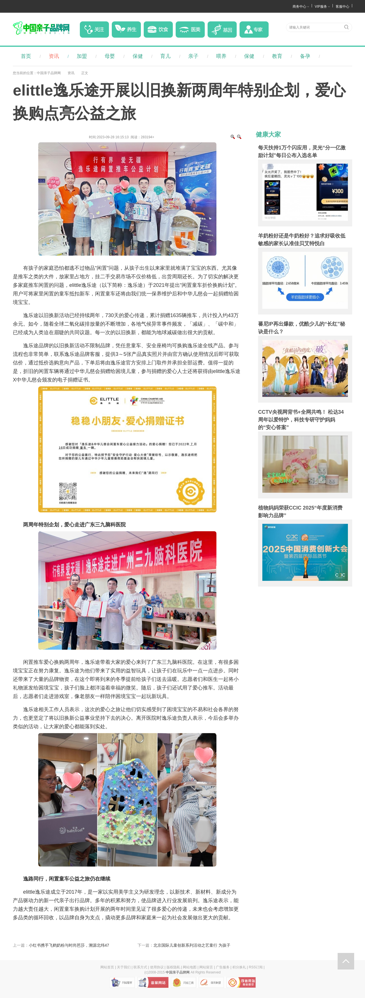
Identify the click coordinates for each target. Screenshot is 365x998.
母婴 (110, 56)
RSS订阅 (256, 967)
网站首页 (107, 967)
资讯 (54, 56)
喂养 (221, 56)
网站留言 (206, 967)
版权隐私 (173, 967)
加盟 (82, 56)
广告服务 (223, 967)
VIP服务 (321, 7)
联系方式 (140, 967)
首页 (26, 56)
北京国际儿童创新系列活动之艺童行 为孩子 (191, 945)
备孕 (305, 56)
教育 (277, 56)
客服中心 (342, 7)
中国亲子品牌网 (49, 73)
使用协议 (157, 967)
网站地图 (189, 967)
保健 (138, 56)
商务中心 (299, 7)
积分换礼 (239, 967)
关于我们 (124, 967)
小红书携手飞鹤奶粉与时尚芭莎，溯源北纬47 (69, 945)
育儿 (165, 56)
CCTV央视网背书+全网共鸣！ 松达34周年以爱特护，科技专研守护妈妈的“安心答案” (301, 419)
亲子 (193, 56)
